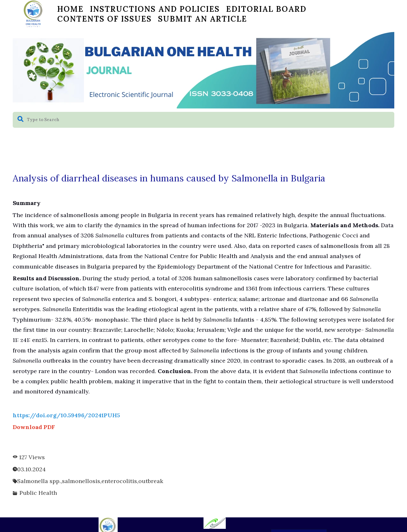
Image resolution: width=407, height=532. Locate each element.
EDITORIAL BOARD (266, 9)
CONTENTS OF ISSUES (104, 19)
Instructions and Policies (155, 9)
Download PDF (34, 427)
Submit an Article (202, 19)
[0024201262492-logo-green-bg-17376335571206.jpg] (215, 523)
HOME (70, 9)
